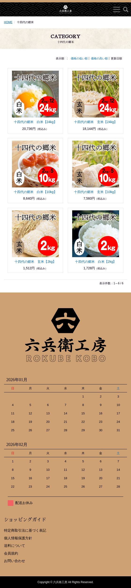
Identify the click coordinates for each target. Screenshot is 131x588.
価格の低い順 (79, 58)
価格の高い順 (99, 58)
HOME (8, 22)
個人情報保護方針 (18, 538)
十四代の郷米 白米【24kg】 (35, 122)
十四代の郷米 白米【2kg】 (95, 261)
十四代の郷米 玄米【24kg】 (95, 122)
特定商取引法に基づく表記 (25, 530)
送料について (14, 546)
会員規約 (11, 553)
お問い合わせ (14, 561)
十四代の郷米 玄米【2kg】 (35, 261)
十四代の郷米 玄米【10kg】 (95, 192)
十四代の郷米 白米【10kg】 (35, 192)
